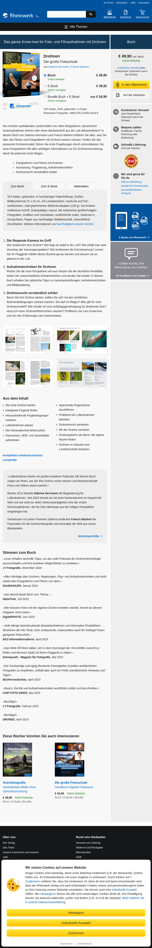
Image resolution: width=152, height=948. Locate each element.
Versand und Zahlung (88, 842)
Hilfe (133, 2)
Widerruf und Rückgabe (89, 847)
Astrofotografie (26, 787)
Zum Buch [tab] (17, 186)
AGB (78, 857)
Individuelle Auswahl (76, 923)
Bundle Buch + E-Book (63, 96)
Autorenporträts (88, 536)
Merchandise (83, 852)
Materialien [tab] (81, 186)
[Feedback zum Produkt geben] (131, 261)
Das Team (8, 847)
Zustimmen (32, 881)
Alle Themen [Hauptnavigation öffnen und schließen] (78, 26)
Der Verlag (9, 842)
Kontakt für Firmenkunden (134, 186)
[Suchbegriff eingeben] (66, 14)
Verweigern (48, 893)
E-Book (53, 86)
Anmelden (144, 2)
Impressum (66, 943)
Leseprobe (10, 460)
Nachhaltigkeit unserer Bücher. (75, 224)
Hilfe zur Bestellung (131, 182)
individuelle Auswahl (124, 889)
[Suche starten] (91, 14)
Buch (51, 75)
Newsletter (122, 2)
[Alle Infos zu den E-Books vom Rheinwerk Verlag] (131, 223)
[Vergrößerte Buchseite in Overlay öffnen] (28, 339)
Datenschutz (85, 943)
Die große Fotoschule (81, 785)
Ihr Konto (108, 2)
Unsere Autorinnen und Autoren (21, 852)
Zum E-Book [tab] (49, 186)
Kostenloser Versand (128, 67)
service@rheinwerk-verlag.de (131, 191)
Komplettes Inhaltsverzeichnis (23, 455)
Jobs (5, 857)
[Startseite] (21, 16)
